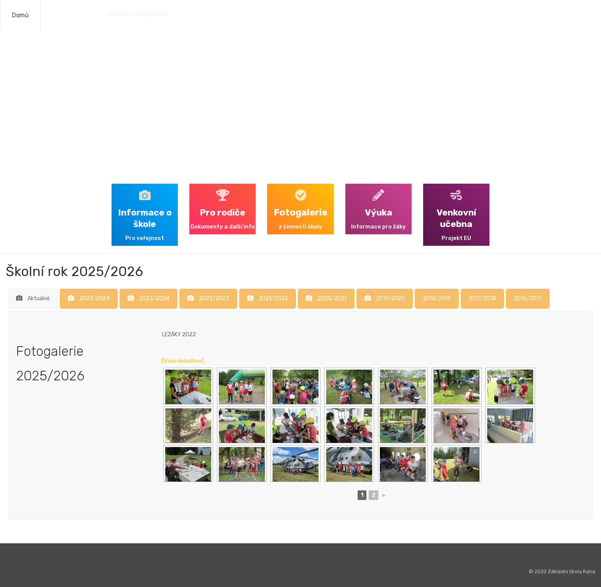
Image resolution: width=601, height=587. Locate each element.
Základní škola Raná (98, 14)
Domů (20, 15)
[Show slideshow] (182, 361)
